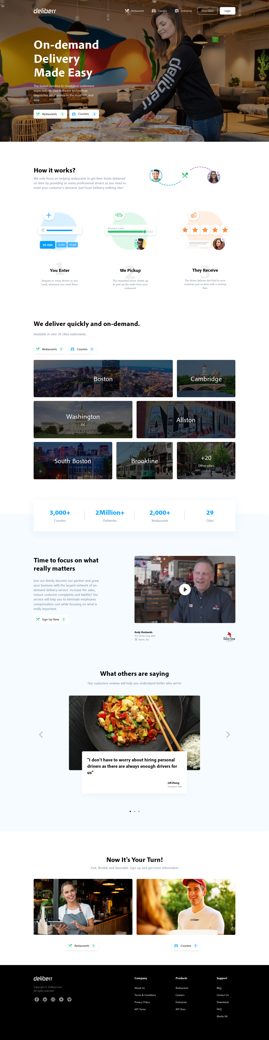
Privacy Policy (142, 1002)
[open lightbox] (184, 589)
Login (228, 10)
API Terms (140, 1009)
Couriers (180, 995)
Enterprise (181, 1002)
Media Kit (222, 1016)
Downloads (208, 10)
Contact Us (223, 995)
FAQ (219, 1009)
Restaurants (182, 988)
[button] (41, 735)
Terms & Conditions (145, 995)
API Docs (180, 1009)
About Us (139, 988)
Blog (219, 988)
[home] (45, 11)
